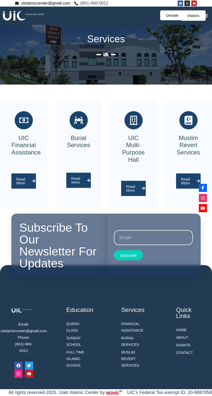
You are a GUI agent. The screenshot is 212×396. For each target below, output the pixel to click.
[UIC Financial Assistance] (24, 120)
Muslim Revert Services (188, 145)
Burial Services (78, 141)
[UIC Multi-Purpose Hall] (133, 120)
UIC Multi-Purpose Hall (133, 148)
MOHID (112, 392)
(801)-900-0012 (94, 3)
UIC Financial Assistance (26, 145)
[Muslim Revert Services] (188, 120)
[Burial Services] (79, 120)
